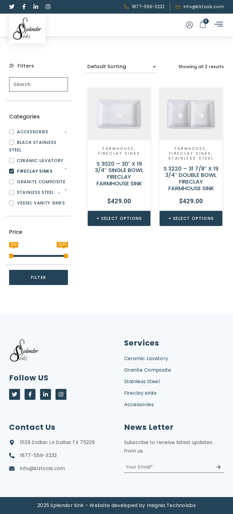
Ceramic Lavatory (146, 358)
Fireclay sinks (119, 153)
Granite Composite (147, 369)
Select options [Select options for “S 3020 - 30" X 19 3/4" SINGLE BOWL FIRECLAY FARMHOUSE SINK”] (121, 218)
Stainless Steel (191, 158)
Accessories (139, 404)
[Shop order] (121, 66)
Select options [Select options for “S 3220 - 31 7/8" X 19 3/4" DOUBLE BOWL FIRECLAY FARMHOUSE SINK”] (193, 218)
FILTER (38, 277)
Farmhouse (118, 148)
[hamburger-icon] (218, 24)
